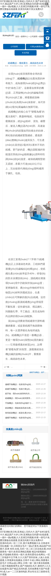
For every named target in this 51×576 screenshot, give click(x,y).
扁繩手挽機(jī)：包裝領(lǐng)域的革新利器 (19, 418)
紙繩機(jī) (22, 78)
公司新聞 (33, 36)
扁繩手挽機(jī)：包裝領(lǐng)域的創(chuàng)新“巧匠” (19, 384)
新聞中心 (24, 36)
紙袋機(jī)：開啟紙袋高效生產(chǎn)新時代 (19, 408)
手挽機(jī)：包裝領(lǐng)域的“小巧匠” (19, 403)
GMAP (6, 520)
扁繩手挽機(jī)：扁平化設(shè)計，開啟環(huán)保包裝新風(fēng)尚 (38, 372)
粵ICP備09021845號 (19, 520)
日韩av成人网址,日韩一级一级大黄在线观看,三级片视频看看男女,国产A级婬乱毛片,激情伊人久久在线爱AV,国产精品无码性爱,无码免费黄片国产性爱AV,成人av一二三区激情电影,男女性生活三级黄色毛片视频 (25, 569)
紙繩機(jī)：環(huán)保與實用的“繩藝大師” (19, 398)
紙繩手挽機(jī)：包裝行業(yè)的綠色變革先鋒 (19, 389)
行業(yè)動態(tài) (37, 47)
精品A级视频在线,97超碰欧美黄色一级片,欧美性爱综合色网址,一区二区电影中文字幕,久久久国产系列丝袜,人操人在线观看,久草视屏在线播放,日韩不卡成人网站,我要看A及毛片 (25, 557)
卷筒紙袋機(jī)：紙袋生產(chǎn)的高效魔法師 (19, 413)
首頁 (17, 36)
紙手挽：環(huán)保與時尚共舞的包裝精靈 (19, 393)
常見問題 (25, 53)
